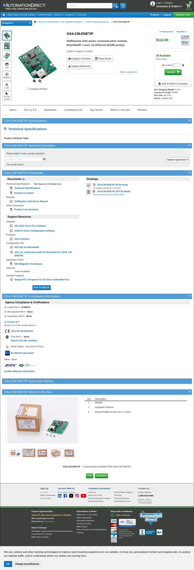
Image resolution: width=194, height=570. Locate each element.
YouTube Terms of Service (138, 543)
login (16, 153)
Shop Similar (103, 58)
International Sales (96, 490)
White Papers (82, 516)
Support (167, 15)
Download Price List (122, 490)
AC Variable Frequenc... (73, 22)
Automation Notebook (85, 510)
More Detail (161, 59)
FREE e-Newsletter (84, 507)
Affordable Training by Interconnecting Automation (52, 520)
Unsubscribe (79, 543)
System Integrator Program (99, 487)
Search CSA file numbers (24, 340)
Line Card (82, 15)
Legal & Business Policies (115, 543)
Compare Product (37, 89)
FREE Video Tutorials (40, 526)
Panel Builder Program (123, 481)
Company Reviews (121, 487)
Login (159, 3)
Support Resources (79, 66)
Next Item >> (182, 31)
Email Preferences (94, 543)
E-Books (80, 522)
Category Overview (79, 58)
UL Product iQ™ (12, 322)
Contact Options (144, 481)
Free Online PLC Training (41, 523)
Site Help (118, 484)
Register (169, 3)
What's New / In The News (87, 504)
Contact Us (70, 15)
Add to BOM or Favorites (173, 83)
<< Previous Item (166, 31)
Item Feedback (41, 287)
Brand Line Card (95, 484)
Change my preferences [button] (27, 564)
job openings (48, 510)
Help (58, 184)
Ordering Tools (183, 15)
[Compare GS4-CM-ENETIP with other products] (28, 89)
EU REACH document (22, 353)
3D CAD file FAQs (117, 195)
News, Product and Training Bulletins (92, 519)
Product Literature (84, 513)
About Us (58, 15)
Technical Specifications (25, 129)
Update (171, 72)
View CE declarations (22, 331)
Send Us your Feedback (63, 543)
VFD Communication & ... (98, 22)
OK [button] (8, 564)
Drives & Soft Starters (49, 22)
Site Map (47, 543)
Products (155, 15)
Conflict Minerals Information (19, 371)
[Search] (90, 5)
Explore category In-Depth (80, 51)
